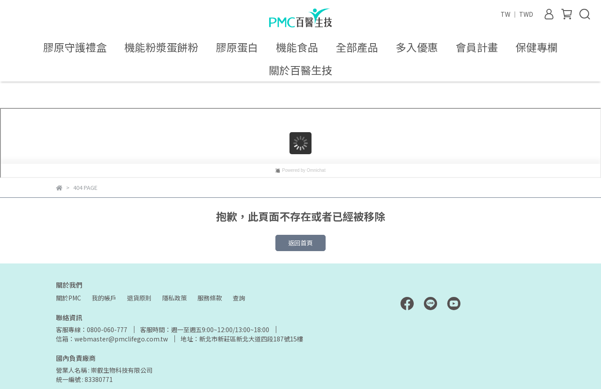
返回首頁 (300, 242)
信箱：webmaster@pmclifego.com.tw (112, 338)
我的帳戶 (104, 297)
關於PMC (68, 297)
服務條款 (209, 297)
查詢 (239, 297)
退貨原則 (139, 297)
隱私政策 (174, 297)
